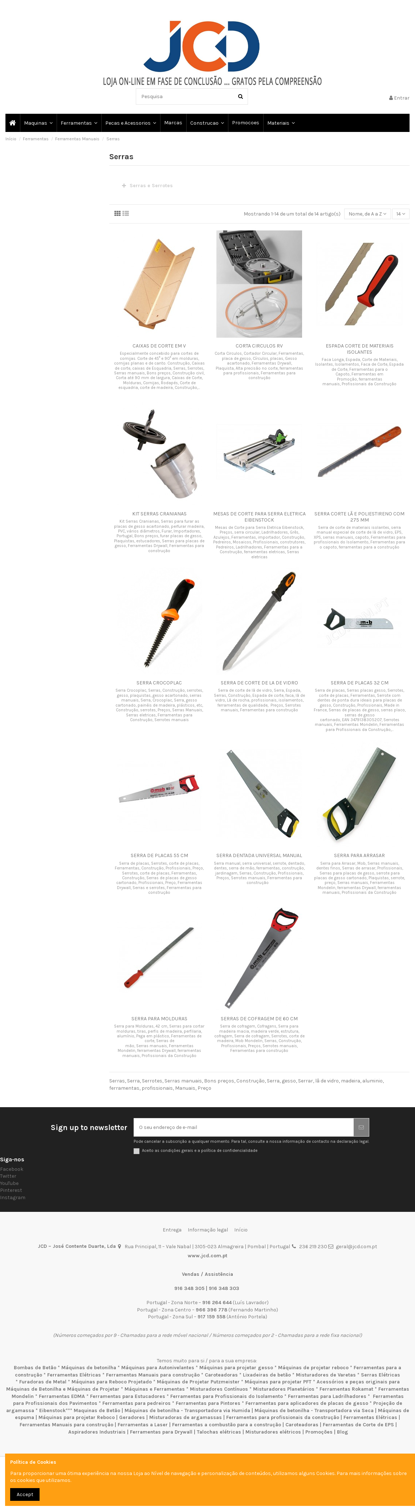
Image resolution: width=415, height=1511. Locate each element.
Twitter (8, 1176)
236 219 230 (313, 1246)
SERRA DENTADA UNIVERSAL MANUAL (259, 855)
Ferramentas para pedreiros (136, 1403)
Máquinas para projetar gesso (236, 1368)
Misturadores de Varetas (326, 1375)
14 (400, 214)
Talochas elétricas (219, 1432)
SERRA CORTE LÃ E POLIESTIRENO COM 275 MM (359, 517)
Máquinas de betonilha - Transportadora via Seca (314, 1410)
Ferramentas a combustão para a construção (226, 1425)
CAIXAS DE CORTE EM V (159, 346)
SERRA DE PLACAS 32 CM (359, 683)
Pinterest (11, 1190)
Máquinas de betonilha (88, 1368)
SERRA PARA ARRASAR (359, 855)
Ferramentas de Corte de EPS (358, 1425)
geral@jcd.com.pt (356, 1246)
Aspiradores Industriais (97, 1432)
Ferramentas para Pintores (208, 1403)
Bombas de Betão (35, 1368)
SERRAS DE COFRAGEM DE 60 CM (259, 1019)
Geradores (132, 1417)
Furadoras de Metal (42, 1382)
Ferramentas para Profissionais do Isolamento (226, 1396)
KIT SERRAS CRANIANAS (159, 514)
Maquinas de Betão (97, 1410)
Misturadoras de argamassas (185, 1417)
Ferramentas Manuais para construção (153, 1375)
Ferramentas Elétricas (74, 1375)
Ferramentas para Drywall (161, 1432)
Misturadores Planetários (283, 1389)
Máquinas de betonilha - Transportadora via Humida (187, 1410)
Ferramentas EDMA (62, 1396)
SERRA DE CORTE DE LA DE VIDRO (259, 683)
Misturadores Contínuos (219, 1389)
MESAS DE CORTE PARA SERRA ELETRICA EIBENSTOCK (259, 517)
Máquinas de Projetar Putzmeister (198, 1382)
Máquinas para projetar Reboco (76, 1417)
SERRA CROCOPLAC (159, 683)
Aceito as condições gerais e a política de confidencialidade (199, 1150)
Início (241, 1230)
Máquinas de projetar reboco (313, 1368)
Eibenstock (52, 1410)
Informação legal (208, 1230)
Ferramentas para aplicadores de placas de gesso (306, 1403)
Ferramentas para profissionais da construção (282, 1417)
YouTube (9, 1183)
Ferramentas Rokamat (346, 1389)
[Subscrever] (361, 1127)
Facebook (11, 1169)
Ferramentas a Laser (143, 1425)
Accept (25, 1494)
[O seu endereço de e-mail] (244, 1127)
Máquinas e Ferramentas (155, 1389)
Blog (342, 1432)
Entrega (172, 1230)
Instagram (12, 1197)
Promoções (319, 1432)
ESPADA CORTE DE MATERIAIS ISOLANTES (360, 349)
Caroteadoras (221, 1375)
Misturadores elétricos (273, 1432)
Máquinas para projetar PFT (278, 1382)
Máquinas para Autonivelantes (157, 1368)
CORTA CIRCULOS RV (259, 346)
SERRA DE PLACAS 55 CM (159, 855)
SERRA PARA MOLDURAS (159, 1019)
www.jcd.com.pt (207, 1256)
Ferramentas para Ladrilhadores (327, 1396)
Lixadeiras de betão (267, 1375)
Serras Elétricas (380, 1375)
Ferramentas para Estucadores (127, 1396)
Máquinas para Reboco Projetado (112, 1382)
